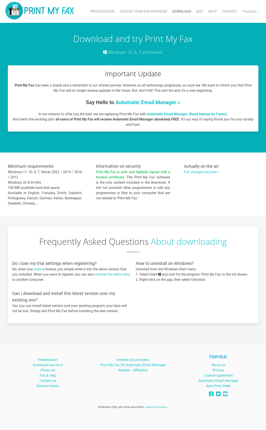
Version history (47, 386)
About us (218, 365)
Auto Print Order (218, 386)
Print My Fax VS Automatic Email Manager (133, 365)
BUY (199, 11)
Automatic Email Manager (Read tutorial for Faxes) (187, 114)
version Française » (157, 407)
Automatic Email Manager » (147, 102)
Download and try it (48, 365)
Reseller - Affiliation (133, 370)
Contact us (48, 381)
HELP (212, 11)
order (38, 269)
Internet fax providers (133, 360)
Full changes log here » (201, 172)
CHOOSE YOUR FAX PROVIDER (143, 11)
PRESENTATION (102, 11)
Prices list (47, 370)
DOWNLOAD (181, 11)
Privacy (218, 370)
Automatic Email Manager (218, 381)
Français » (250, 11)
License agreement (218, 375)
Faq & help (48, 375)
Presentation (47, 360)
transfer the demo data (112, 274)
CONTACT (229, 11)
